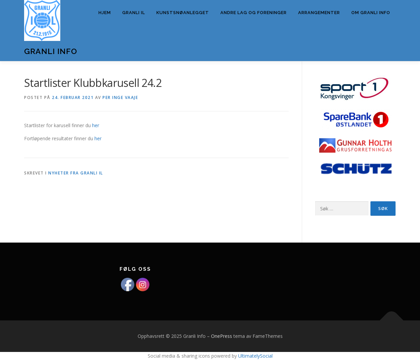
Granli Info (50, 51)
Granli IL (133, 12)
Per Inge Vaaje (120, 97)
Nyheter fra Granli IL (75, 173)
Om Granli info (370, 12)
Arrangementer (319, 12)
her (95, 125)
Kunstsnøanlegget (182, 12)
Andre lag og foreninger (253, 12)
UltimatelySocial (255, 356)
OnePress (221, 336)
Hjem (104, 12)
